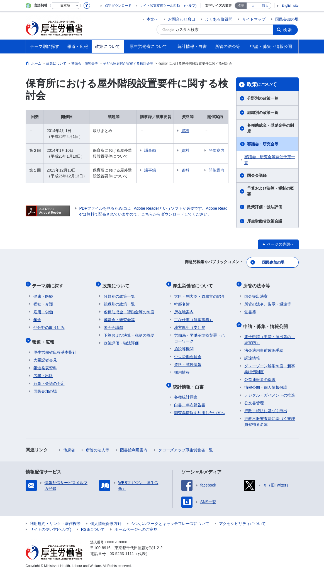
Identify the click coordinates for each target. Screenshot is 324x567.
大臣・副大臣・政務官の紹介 (199, 292)
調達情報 (252, 352)
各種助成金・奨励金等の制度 (270, 128)
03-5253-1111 (122, 547)
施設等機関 (184, 345)
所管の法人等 (97, 444)
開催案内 (217, 153)
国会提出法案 (256, 292)
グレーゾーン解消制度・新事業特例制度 (269, 363)
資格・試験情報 (187, 361)
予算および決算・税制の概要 (270, 191)
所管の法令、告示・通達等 (267, 300)
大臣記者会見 (45, 354)
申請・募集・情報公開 (266, 321)
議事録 (159, 150)
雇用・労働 (43, 308)
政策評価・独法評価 (264, 207)
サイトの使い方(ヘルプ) (50, 523)
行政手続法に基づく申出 (265, 404)
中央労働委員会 (187, 353)
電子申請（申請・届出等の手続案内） (269, 333)
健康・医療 (43, 292)
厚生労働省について (194, 283)
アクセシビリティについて (242, 517)
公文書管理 (254, 397)
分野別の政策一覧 (262, 98)
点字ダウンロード (118, 6)
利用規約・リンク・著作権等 (55, 517)
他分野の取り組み (49, 324)
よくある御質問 (218, 19)
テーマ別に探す (49, 283)
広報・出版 (43, 369)
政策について (262, 84)
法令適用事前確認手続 (263, 344)
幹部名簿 (182, 300)
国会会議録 (257, 175)
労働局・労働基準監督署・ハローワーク (199, 334)
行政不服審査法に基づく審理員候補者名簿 (269, 415)
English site (289, 6)
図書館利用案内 (133, 444)
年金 (37, 316)
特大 (265, 6)
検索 (288, 29)
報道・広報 (44, 336)
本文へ (152, 19)
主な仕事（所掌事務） (193, 316)
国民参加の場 (287, 19)
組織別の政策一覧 (262, 112)
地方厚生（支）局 (189, 324)
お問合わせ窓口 (181, 19)
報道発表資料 (45, 362)
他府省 (69, 444)
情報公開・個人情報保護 (265, 381)
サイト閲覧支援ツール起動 (160, 6)
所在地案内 (184, 308)
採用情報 (182, 368)
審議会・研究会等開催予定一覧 (269, 160)
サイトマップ (253, 19)
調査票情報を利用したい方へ (199, 406)
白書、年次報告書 (189, 399)
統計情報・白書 (189, 381)
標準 (240, 6)
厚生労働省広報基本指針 (54, 346)
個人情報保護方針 (105, 517)
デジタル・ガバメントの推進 (269, 389)
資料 (194, 130)
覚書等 (250, 308)
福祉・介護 (43, 300)
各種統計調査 (186, 391)
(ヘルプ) (190, 6)
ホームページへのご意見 (136, 523)
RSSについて (93, 523)
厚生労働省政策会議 (264, 221)
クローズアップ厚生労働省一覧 (185, 444)
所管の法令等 (257, 283)
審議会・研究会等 (262, 144)
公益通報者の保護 (260, 373)
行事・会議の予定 (49, 377)
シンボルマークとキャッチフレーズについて (170, 517)
